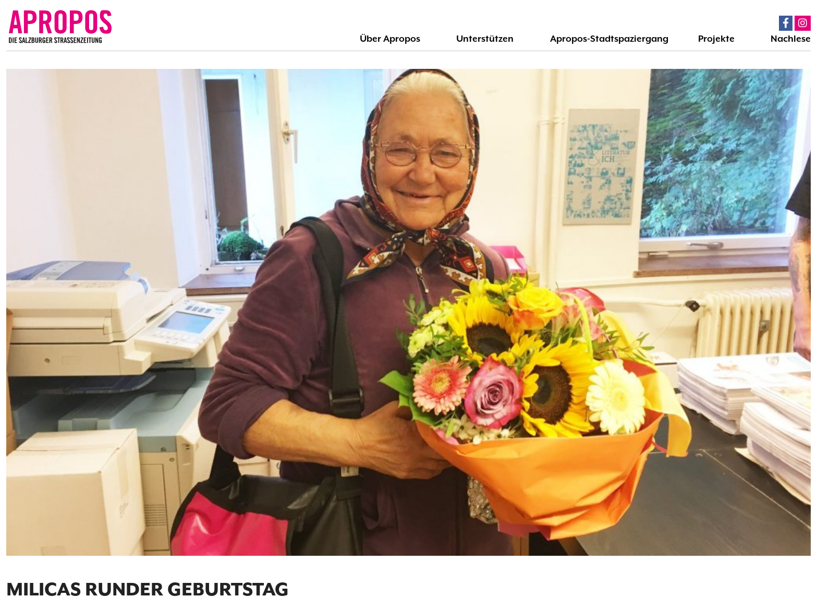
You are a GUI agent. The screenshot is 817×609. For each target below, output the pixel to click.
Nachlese (791, 38)
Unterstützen (485, 38)
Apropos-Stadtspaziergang (609, 38)
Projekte (716, 38)
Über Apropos (390, 38)
